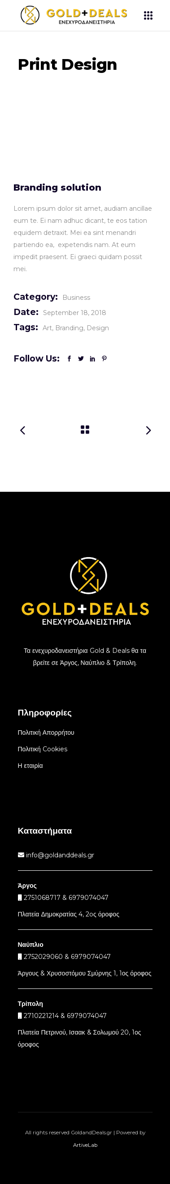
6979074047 (91, 957)
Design (98, 328)
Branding (69, 328)
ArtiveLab (85, 1145)
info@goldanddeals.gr (59, 855)
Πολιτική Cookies (42, 749)
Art (47, 328)
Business (76, 298)
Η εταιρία (30, 766)
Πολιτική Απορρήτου (46, 732)
